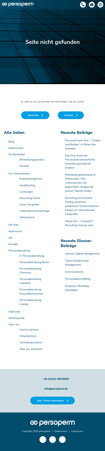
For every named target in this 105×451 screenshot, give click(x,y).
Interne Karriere (29, 330)
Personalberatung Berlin (34, 262)
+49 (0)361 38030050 (56, 379)
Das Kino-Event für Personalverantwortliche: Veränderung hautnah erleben (80, 162)
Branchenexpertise (30, 179)
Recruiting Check (29, 198)
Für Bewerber (16, 154)
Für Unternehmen (19, 173)
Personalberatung (19, 250)
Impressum (15, 231)
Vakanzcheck (27, 217)
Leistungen (26, 192)
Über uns (13, 324)
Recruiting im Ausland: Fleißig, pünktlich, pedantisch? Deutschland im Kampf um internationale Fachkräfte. (82, 206)
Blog (11, 141)
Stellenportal (16, 318)
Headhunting (27, 185)
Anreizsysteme (74, 272)
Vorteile (24, 166)
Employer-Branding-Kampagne (77, 288)
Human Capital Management (82, 254)
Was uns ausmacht (30, 349)
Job (10, 238)
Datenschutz (16, 148)
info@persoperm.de (56, 388)
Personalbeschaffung (77, 279)
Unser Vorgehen (29, 204)
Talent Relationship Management (77, 263)
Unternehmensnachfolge (34, 211)
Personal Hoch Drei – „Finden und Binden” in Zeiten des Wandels (82, 144)
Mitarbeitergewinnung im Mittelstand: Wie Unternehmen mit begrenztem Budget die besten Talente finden (80, 183)
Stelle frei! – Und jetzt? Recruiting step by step (79, 223)
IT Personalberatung (31, 256)
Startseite (14, 312)
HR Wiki (13, 225)
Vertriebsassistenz (30, 342)
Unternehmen (27, 336)
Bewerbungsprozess (31, 159)
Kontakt (13, 244)
